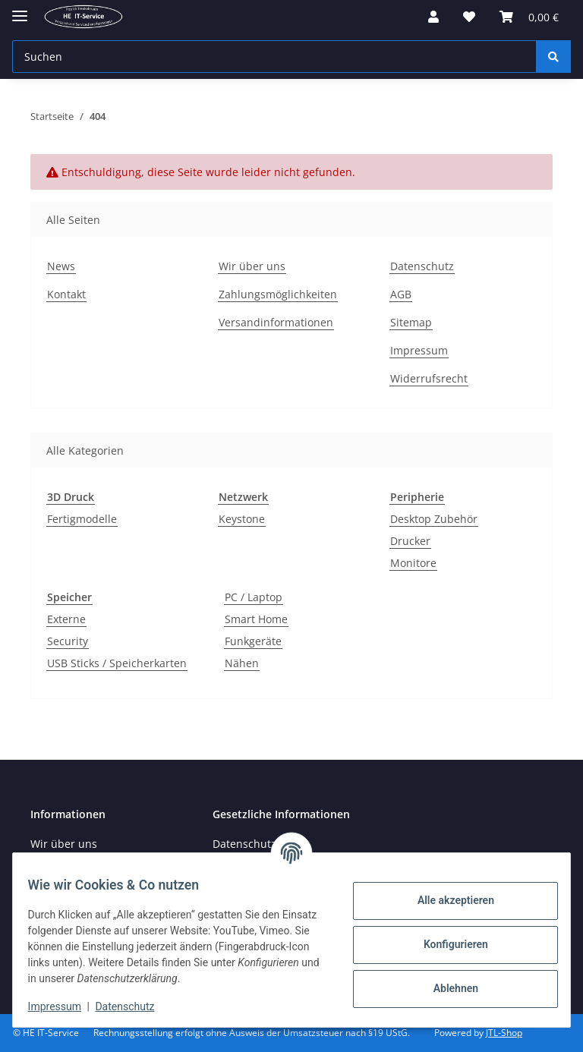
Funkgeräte (253, 641)
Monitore (413, 563)
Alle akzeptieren (446, 900)
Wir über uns (252, 266)
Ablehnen (446, 988)
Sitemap (411, 322)
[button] (433, 17)
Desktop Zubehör (433, 519)
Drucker (410, 541)
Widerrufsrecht (429, 378)
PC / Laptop (253, 597)
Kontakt (66, 294)
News (61, 266)
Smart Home (256, 619)
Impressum (63, 1006)
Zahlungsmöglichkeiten (278, 294)
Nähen (242, 663)
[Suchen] (553, 56)
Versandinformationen (276, 322)
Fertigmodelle (82, 519)
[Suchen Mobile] (274, 56)
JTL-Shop (504, 1032)
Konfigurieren (446, 944)
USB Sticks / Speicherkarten (117, 663)
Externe (66, 619)
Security (67, 641)
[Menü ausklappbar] (19, 9)
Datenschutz (134, 1006)
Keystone (242, 519)
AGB (400, 294)
